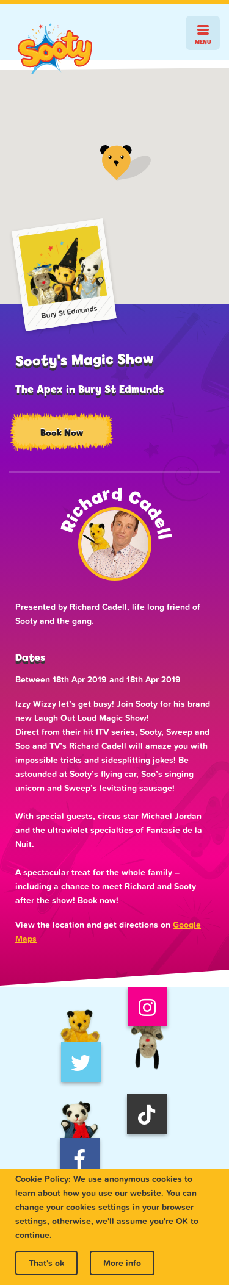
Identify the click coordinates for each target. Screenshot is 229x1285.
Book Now (61, 433)
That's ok (46, 1263)
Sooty (55, 49)
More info (122, 1263)
